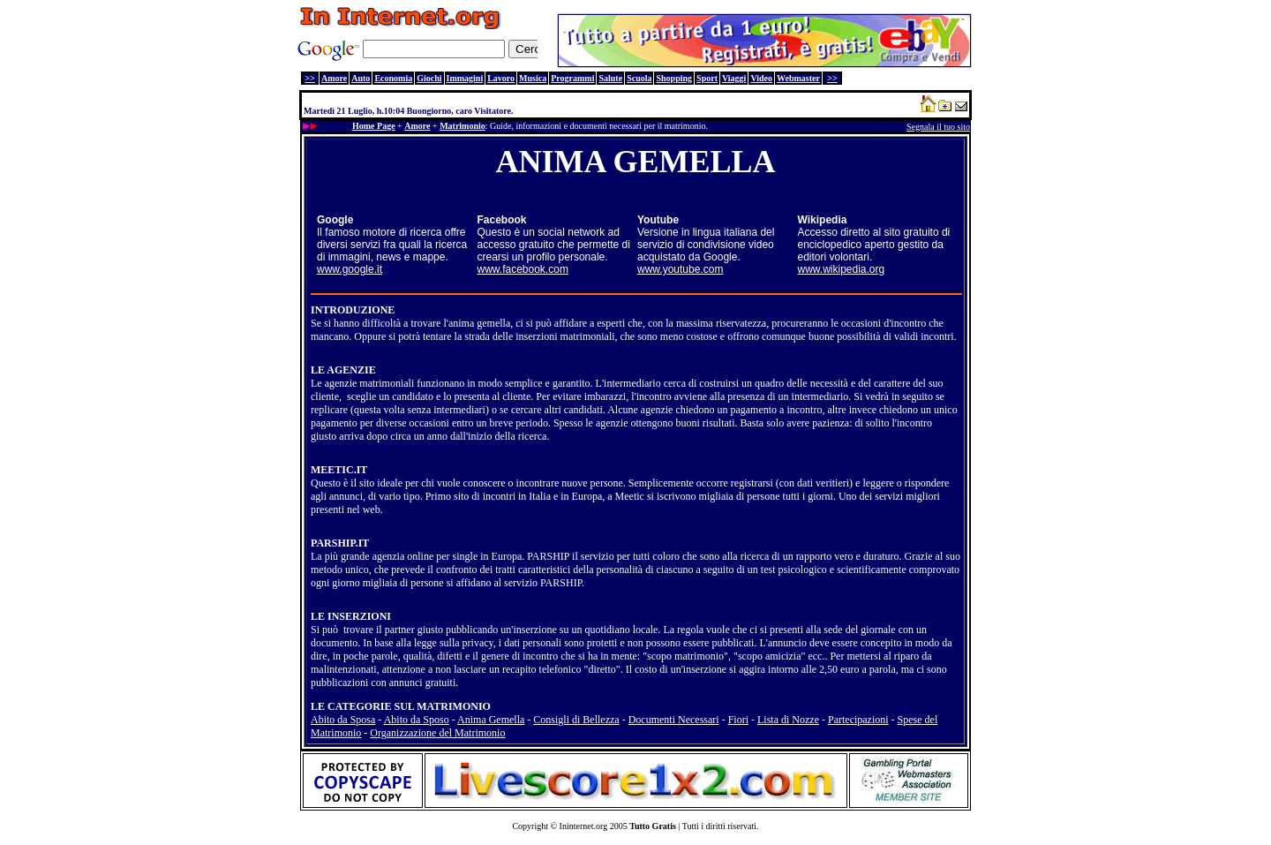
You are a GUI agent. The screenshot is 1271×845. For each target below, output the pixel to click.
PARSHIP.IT (340, 543)
